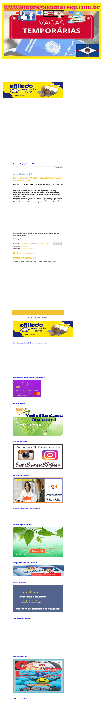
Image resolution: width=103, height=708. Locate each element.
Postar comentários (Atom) (40, 317)
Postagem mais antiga (55, 312)
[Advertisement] (53, 69)
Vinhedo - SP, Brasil (26, 248)
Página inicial (38, 312)
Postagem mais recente (21, 312)
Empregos (24, 246)
